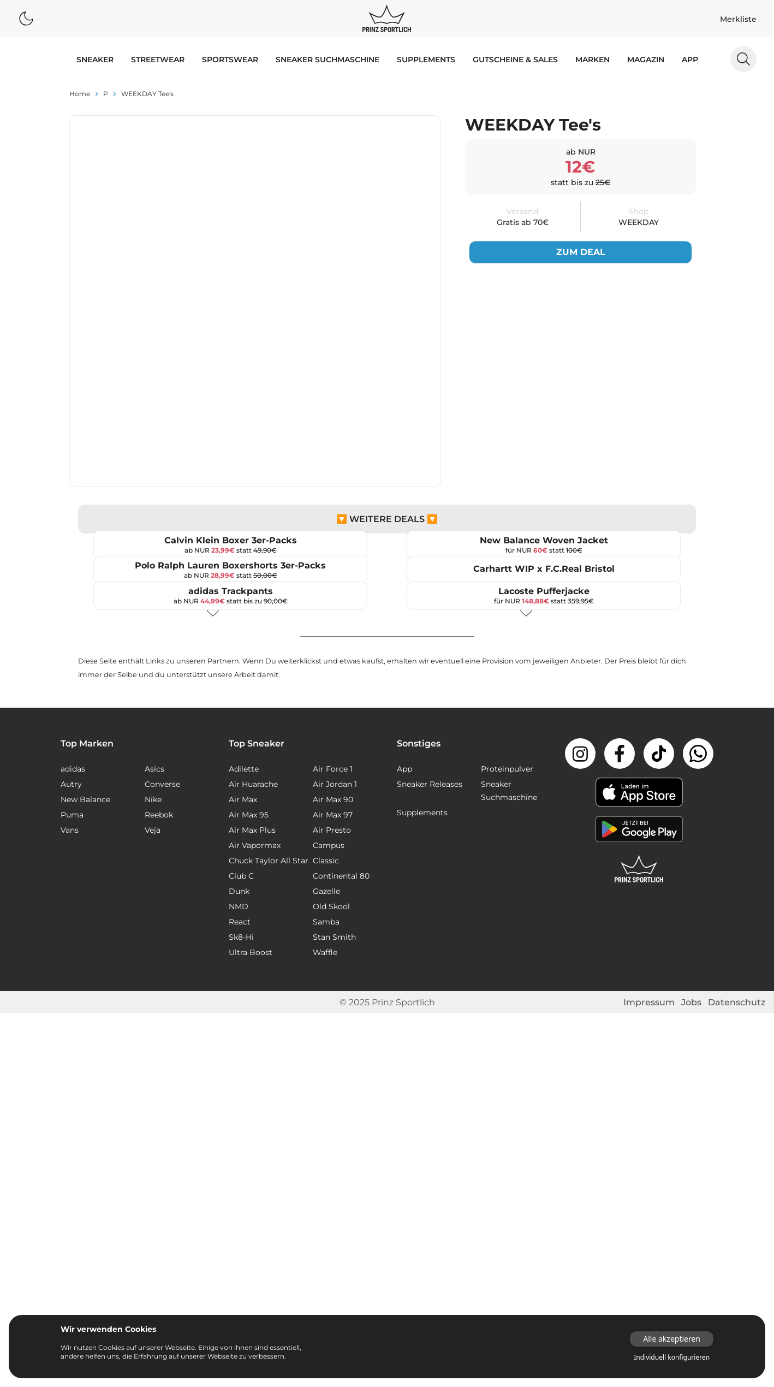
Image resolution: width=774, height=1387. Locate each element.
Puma (72, 1189)
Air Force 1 (333, 1143)
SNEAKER (95, 59)
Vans (70, 1204)
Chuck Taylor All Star (268, 1235)
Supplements (426, 59)
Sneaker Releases (429, 1158)
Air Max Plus (252, 1204)
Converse (162, 1158)
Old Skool (331, 1280)
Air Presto (332, 1204)
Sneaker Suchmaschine (327, 59)
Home (79, 94)
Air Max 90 (333, 1173)
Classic (326, 1235)
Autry (71, 1158)
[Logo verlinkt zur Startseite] (386, 18)
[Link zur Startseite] (639, 1243)
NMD (238, 1280)
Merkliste (738, 19)
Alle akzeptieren (671, 1338)
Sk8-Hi (241, 1311)
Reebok (159, 1189)
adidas (73, 1143)
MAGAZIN (645, 59)
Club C (241, 1250)
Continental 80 (341, 1250)
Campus (328, 1219)
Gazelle (326, 1265)
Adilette (244, 1143)
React (240, 1296)
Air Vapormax (255, 1219)
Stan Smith (334, 1311)
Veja (152, 1204)
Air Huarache (253, 1158)
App (690, 59)
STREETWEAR (157, 59)
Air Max (243, 1173)
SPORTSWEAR (230, 59)
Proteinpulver (507, 1143)
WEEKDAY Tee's (147, 94)
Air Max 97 (333, 1189)
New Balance (85, 1173)
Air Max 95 (249, 1189)
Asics (154, 1143)
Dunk (239, 1265)
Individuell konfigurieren (672, 1357)
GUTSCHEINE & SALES (515, 59)
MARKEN (592, 59)
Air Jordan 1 (335, 1158)
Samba (326, 1296)
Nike (153, 1173)
